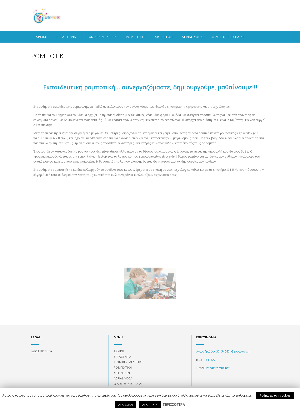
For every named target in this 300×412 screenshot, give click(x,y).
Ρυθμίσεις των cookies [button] (275, 395)
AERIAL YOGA (192, 37)
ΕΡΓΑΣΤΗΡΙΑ (66, 37)
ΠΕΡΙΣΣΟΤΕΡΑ (174, 404)
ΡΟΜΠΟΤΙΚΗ (136, 37)
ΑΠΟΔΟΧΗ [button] (125, 405)
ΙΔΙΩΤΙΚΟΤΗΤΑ (41, 351)
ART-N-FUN (164, 37)
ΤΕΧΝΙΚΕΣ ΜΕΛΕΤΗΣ (101, 37)
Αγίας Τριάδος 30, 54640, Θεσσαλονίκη (223, 351)
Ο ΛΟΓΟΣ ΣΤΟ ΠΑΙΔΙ (228, 37)
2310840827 (207, 360)
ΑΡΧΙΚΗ (41, 37)
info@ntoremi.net (217, 368)
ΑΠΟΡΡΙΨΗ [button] (150, 405)
